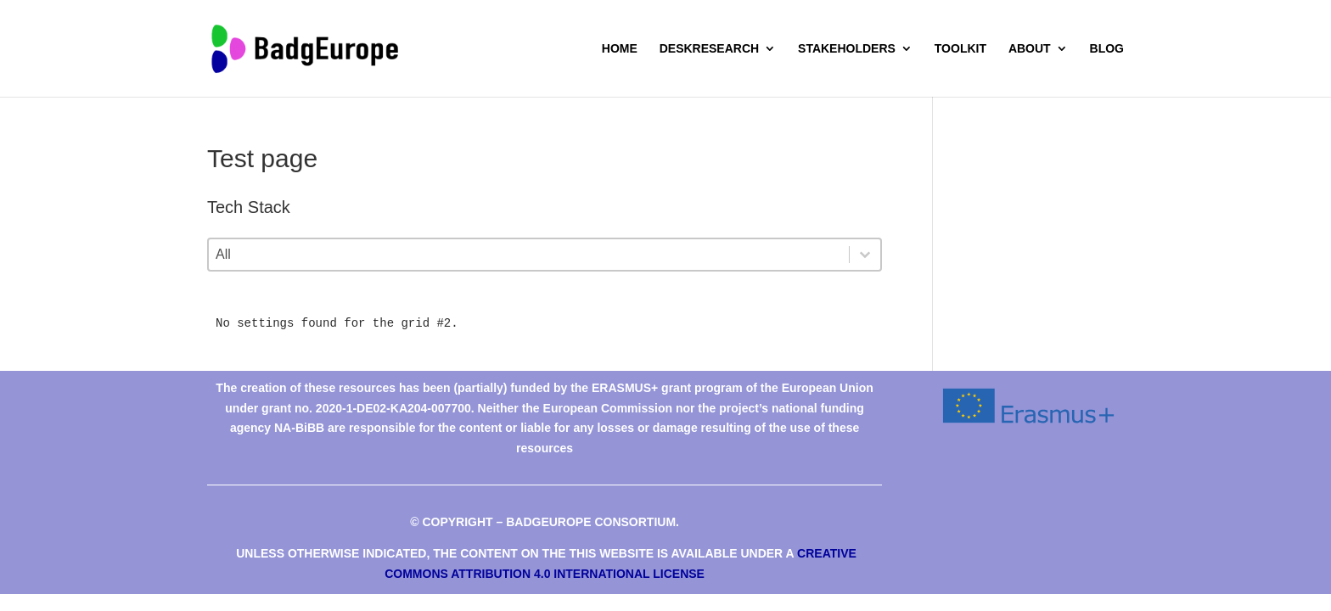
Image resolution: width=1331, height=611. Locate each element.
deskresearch (709, 48)
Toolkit (960, 48)
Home (619, 48)
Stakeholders (847, 48)
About (1029, 48)
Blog (1107, 48)
